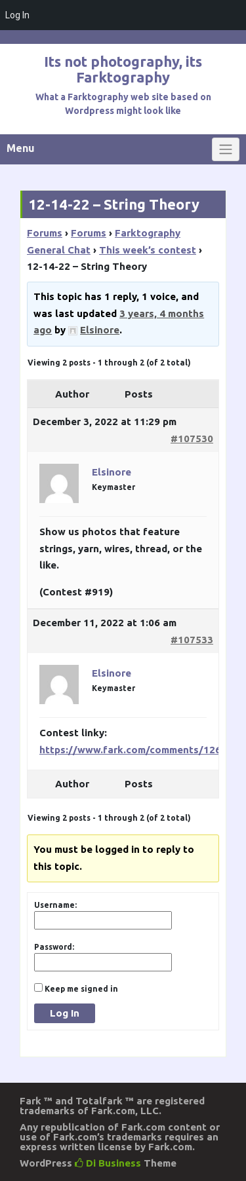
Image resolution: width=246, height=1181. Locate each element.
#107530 (192, 438)
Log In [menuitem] (17, 15)
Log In (64, 1013)
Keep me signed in (81, 988)
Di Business (108, 1163)
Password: (54, 947)
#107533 (192, 639)
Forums (44, 232)
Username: (55, 905)
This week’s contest (147, 249)
